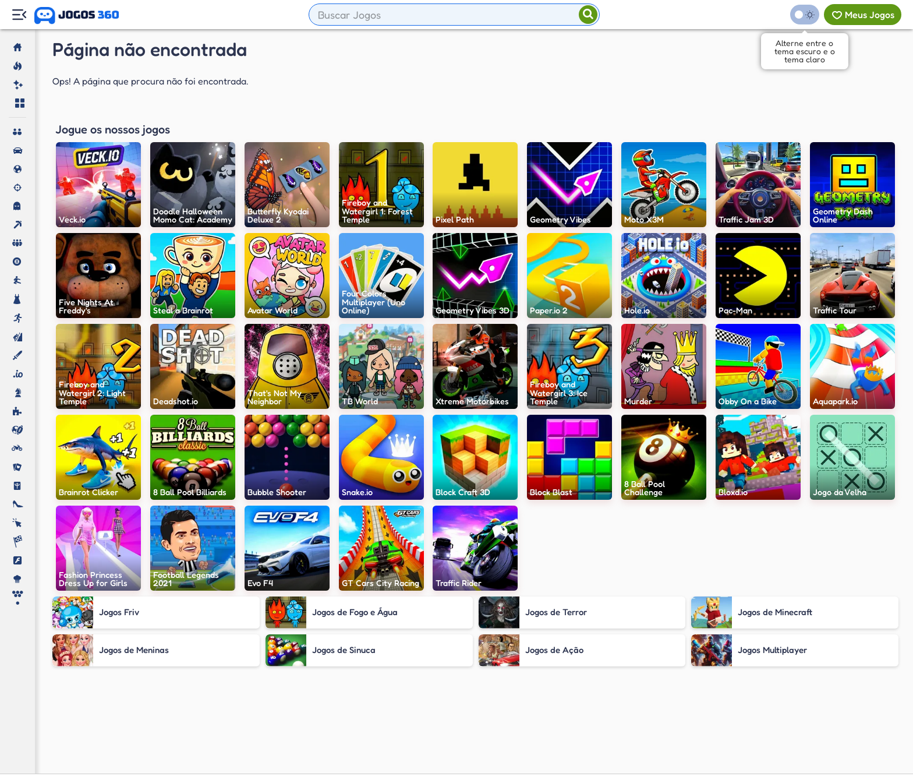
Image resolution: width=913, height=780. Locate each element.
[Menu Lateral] (19, 15)
